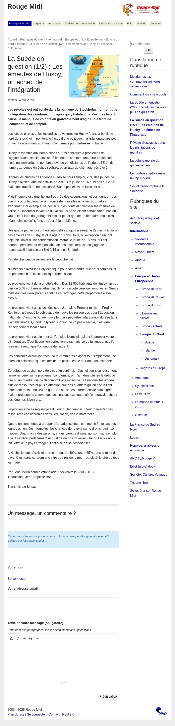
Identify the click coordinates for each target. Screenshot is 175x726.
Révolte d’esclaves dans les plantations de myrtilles (147, 147)
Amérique (142, 378)
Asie (138, 268)
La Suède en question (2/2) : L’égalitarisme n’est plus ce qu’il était (148, 107)
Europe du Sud (150, 305)
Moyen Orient (144, 252)
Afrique (140, 260)
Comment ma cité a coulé (148, 94)
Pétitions (156, 23)
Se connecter (17, 578)
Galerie (141, 23)
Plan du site (16, 714)
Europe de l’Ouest (152, 297)
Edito (130, 23)
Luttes (134, 437)
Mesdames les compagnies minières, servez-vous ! (145, 81)
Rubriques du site (19, 23)
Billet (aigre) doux (142, 466)
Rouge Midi (25, 6)
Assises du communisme (80, 23)
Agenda (39, 23)
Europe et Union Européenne (84, 39)
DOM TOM (142, 394)
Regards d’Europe (153, 368)
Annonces (54, 23)
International (54, 39)
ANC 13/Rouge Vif (143, 458)
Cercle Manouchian (111, 23)
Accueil (12, 39)
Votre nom (15, 567)
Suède (21, 44)
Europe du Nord (152, 334)
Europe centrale (151, 326)
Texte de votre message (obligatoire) (35, 623)
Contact (54, 714)
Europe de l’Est (151, 289)
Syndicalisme (144, 386)
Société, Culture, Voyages (148, 474)
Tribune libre (139, 482)
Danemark (151, 358)
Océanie (141, 415)
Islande (149, 350)
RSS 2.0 (68, 714)
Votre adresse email (23, 588)
